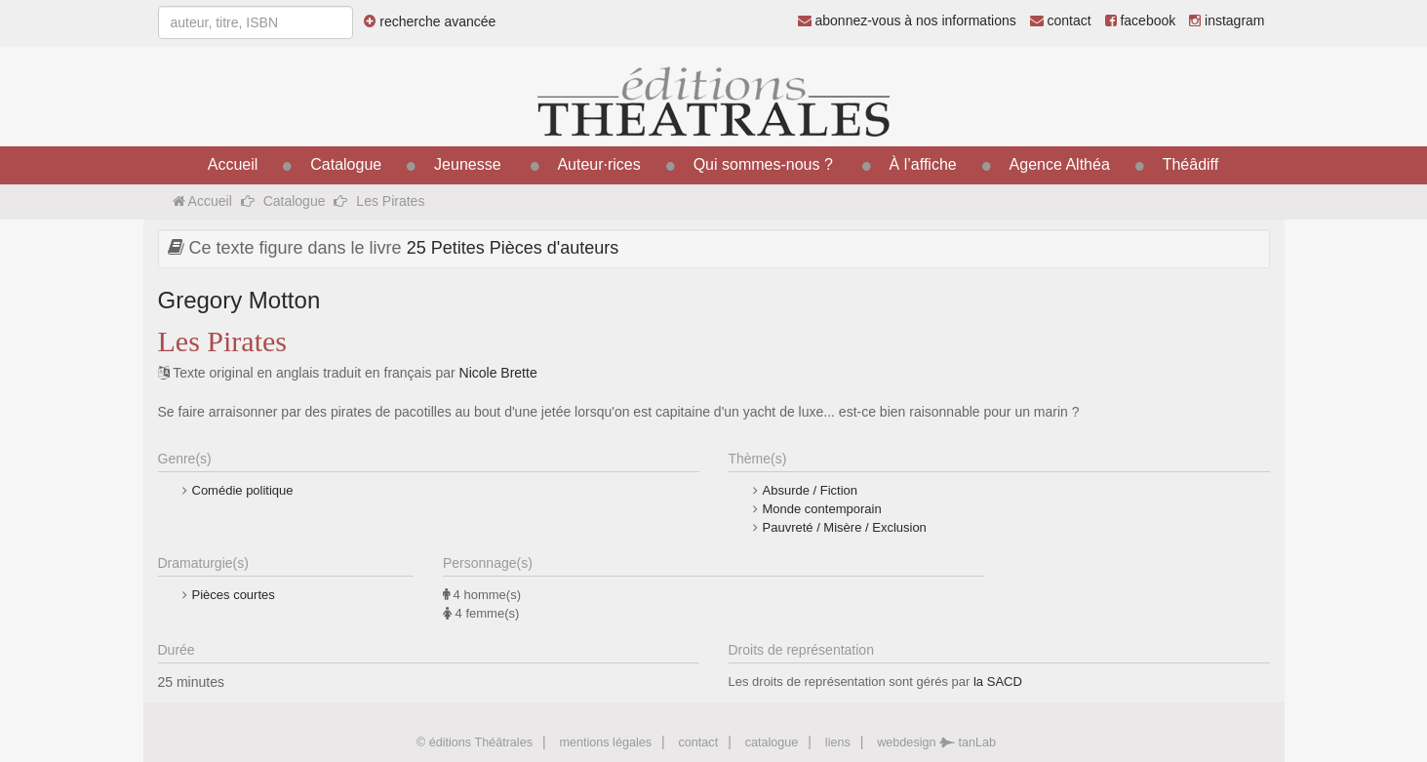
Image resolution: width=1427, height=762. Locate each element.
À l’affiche (923, 164)
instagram (1226, 20)
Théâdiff (1191, 164)
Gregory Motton (239, 300)
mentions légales (605, 742)
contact (1060, 20)
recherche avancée (429, 21)
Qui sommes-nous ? (763, 164)
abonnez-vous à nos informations (907, 20)
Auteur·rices (598, 164)
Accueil (233, 164)
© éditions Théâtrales (474, 742)
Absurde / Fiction (810, 490)
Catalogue (345, 164)
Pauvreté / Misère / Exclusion (845, 527)
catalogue (772, 742)
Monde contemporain (822, 508)
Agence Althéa (1060, 164)
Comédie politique (243, 490)
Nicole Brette (498, 373)
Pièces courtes (233, 594)
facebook (1140, 20)
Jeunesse (467, 164)
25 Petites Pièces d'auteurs (513, 248)
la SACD (997, 681)
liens (838, 742)
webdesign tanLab (936, 742)
